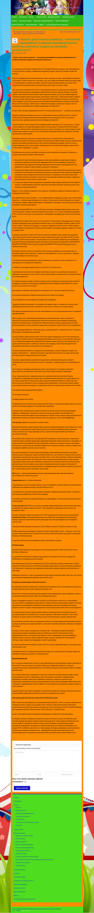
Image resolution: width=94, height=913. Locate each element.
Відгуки (41, 24)
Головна (14, 17)
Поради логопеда (21, 853)
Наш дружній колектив (23, 816)
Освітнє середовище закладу (25, 847)
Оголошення (23, 17)
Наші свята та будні (25, 21)
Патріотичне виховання (23, 862)
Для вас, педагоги (21, 841)
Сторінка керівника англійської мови (27, 856)
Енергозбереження (31, 24)
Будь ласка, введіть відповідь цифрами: (27, 779)
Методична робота (54, 17)
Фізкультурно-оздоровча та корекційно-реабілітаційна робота (35, 859)
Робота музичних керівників (24, 844)
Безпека (18, 807)
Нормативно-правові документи (43, 21)
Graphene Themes (25, 910)
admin (15, 53)
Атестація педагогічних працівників (57, 24)
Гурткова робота (21, 865)
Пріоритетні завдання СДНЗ (24, 835)
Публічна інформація (62, 21)
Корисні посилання (18, 24)
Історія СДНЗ (20, 819)
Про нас (32, 17)
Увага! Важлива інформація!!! (69, 32)
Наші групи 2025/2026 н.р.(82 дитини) (27, 822)
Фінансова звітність (69, 17)
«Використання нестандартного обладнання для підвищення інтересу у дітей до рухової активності (30, 32)
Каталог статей (41, 17)
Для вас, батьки (20, 838)
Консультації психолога (23, 850)
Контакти (14, 21)
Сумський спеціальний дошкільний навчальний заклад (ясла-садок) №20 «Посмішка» (47, 9)
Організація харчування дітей (25, 813)
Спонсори (19, 825)
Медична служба (21, 810)
